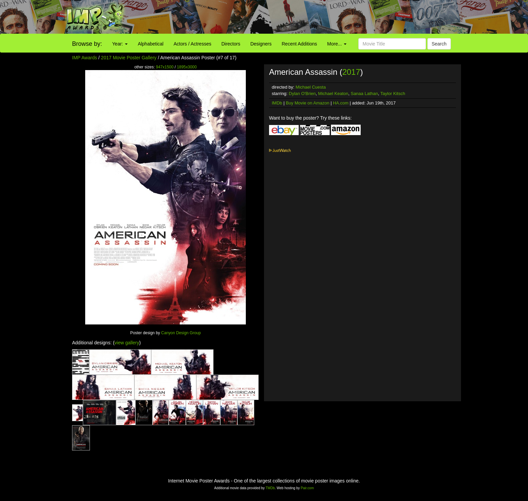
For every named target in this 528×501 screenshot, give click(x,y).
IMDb (277, 102)
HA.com (341, 102)
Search (439, 43)
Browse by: (87, 43)
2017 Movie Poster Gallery (129, 57)
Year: (120, 43)
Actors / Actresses (192, 43)
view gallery (126, 342)
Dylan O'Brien (302, 93)
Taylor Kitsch (392, 93)
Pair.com (307, 488)
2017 (351, 71)
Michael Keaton (333, 93)
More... (336, 43)
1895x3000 (187, 67)
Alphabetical (150, 43)
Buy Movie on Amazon (307, 102)
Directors (230, 43)
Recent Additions (299, 43)
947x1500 (164, 67)
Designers (260, 43)
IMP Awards (84, 57)
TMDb (270, 488)
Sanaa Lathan (364, 93)
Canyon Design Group (181, 333)
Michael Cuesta (311, 87)
